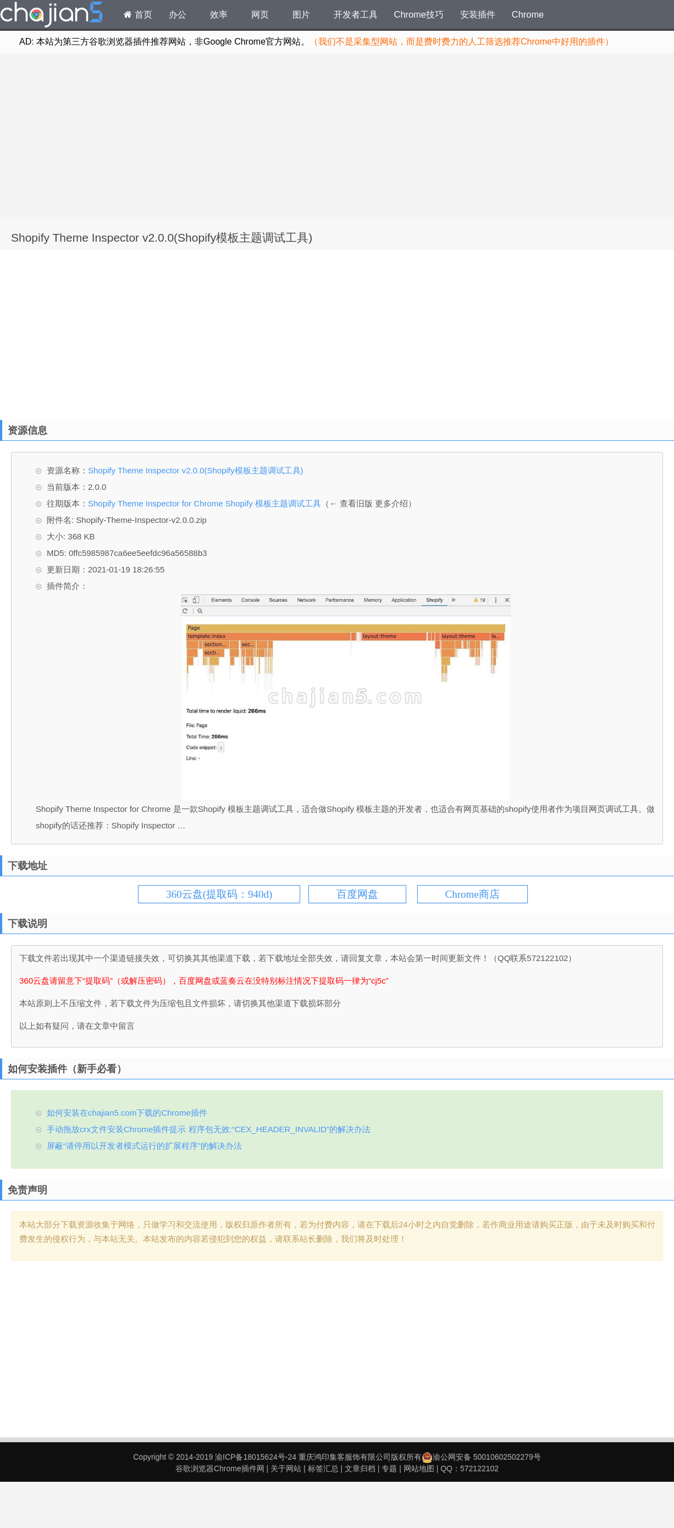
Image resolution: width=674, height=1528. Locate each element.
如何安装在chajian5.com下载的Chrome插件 (127, 1112)
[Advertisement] (337, 135)
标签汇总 (323, 1468)
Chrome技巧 (419, 14)
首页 (138, 14)
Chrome (528, 14)
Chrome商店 (472, 894)
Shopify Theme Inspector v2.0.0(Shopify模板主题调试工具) (161, 237)
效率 (219, 14)
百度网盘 (357, 894)
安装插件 (477, 14)
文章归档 (360, 1468)
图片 (301, 14)
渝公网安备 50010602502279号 (481, 1457)
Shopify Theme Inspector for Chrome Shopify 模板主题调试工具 (204, 503)
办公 (177, 14)
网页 (260, 14)
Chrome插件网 (51, 16)
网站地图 (419, 1468)
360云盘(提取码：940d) (219, 894)
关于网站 (285, 1468)
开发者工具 (356, 14)
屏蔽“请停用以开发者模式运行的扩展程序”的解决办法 (144, 1145)
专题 (389, 1468)
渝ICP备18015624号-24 (255, 1457)
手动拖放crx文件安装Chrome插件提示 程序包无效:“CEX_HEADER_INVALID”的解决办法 (209, 1129)
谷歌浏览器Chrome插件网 (219, 1468)
